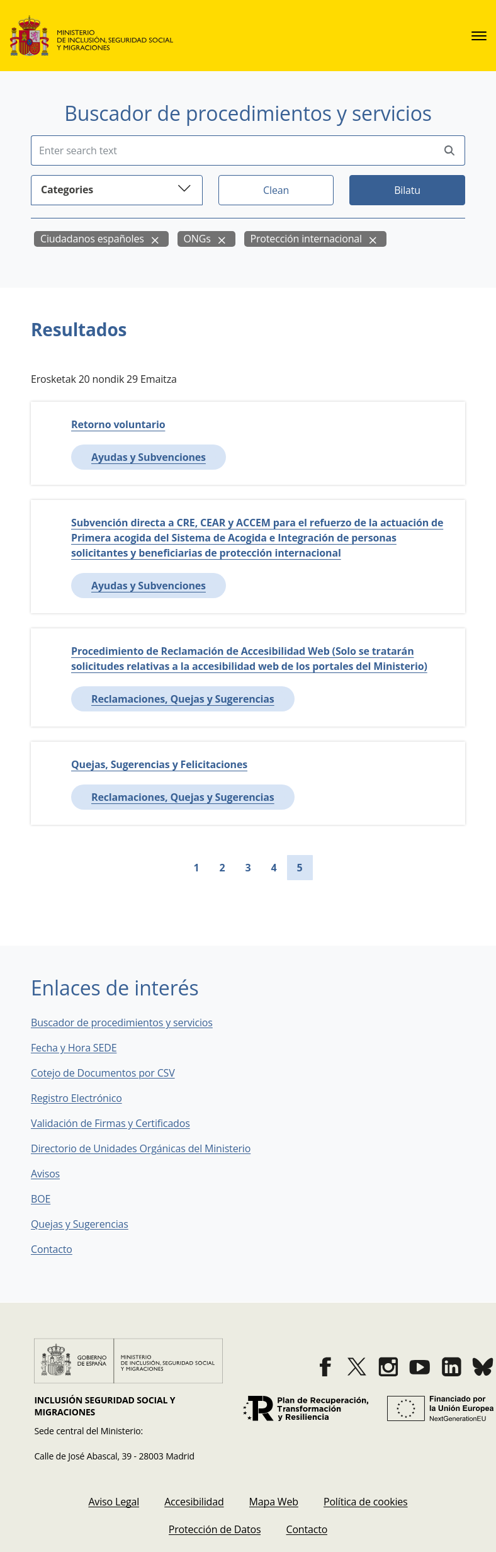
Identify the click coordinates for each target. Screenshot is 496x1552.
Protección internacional (306, 239)
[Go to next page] (323, 868)
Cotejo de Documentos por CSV (112, 1072)
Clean (276, 190)
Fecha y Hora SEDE (73, 1048)
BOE (49, 1198)
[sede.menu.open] (479, 35)
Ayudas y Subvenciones (148, 457)
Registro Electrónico (76, 1098)
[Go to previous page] (174, 868)
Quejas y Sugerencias (79, 1224)
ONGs (197, 239)
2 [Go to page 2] (222, 868)
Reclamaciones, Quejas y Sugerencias (182, 699)
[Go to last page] (343, 868)
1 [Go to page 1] (197, 868)
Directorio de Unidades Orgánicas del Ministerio (141, 1148)
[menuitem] (113, 1501)
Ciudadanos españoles (92, 239)
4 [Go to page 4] (274, 868)
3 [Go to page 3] (248, 868)
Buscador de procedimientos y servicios (122, 1022)
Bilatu (407, 190)
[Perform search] (449, 151)
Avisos (45, 1174)
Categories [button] (116, 188)
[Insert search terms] (232, 150)
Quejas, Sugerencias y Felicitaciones (159, 764)
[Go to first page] (154, 868)
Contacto (60, 1249)
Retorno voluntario (118, 424)
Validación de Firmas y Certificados (119, 1123)
